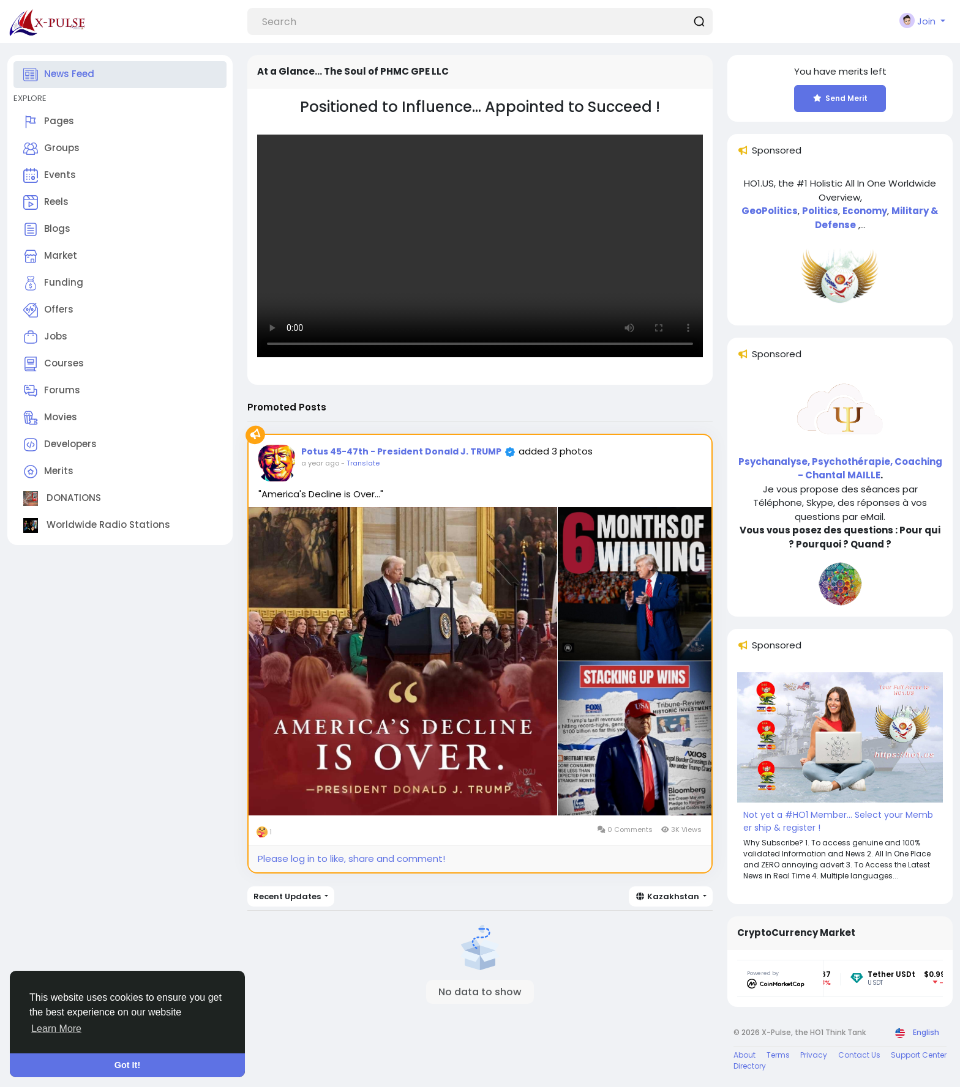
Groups (51, 148)
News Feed (58, 74)
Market (50, 256)
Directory (749, 1066)
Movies (50, 417)
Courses (53, 364)
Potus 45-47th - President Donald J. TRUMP (401, 451)
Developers (60, 444)
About (744, 1055)
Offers (48, 310)
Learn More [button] (56, 1028)
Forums (51, 391)
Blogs (46, 229)
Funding (53, 283)
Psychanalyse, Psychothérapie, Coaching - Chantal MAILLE (840, 468)
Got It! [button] (127, 1065)
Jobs (45, 337)
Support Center (919, 1055)
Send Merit (840, 98)
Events (49, 175)
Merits (48, 471)
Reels (46, 202)
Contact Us (859, 1055)
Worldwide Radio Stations (96, 525)
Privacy (813, 1055)
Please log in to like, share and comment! (351, 858)
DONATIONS (62, 498)
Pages (48, 121)
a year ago (320, 463)
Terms (778, 1055)
